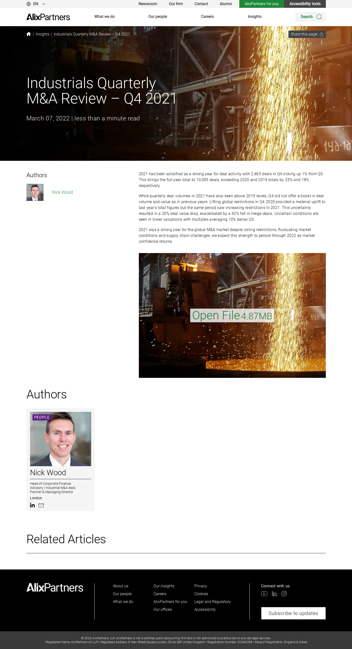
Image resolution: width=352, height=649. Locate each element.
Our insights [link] (164, 586)
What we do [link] (104, 16)
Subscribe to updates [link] (293, 613)
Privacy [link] (200, 586)
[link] (48, 17)
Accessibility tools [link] (304, 3)
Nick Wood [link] (49, 192)
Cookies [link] (201, 593)
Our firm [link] (176, 3)
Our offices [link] (163, 609)
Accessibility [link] (205, 609)
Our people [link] (157, 16)
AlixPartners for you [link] (262, 3)
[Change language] (35, 4)
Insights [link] (255, 16)
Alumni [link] (226, 3)
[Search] (311, 17)
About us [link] (120, 586)
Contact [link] (201, 3)
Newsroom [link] (148, 3)
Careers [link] (207, 16)
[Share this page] (307, 34)
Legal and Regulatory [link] (212, 601)
